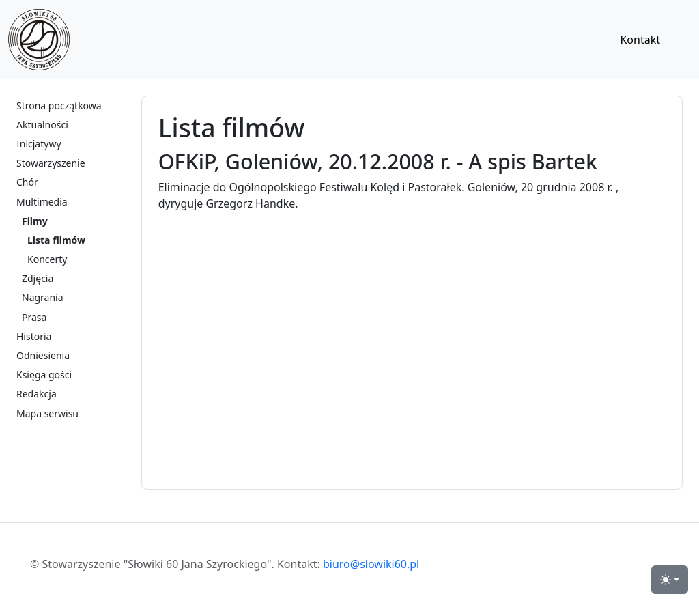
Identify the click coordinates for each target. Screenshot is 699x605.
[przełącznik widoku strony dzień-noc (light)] (669, 579)
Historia (33, 336)
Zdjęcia (37, 278)
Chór (27, 181)
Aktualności (42, 124)
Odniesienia (43, 355)
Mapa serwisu (47, 413)
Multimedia (42, 201)
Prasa (34, 317)
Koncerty (47, 259)
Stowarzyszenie (50, 162)
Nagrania (42, 297)
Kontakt (640, 39)
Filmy (35, 220)
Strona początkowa (59, 105)
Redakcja (36, 393)
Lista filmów (56, 240)
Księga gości (44, 374)
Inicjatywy (38, 143)
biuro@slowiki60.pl (371, 564)
